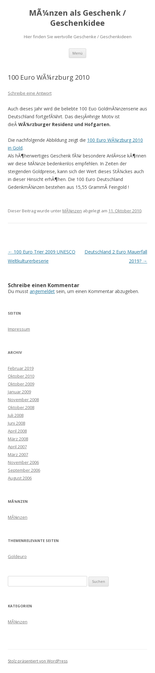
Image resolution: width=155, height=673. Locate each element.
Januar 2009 (19, 392)
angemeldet (42, 291)
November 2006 (23, 462)
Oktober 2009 (21, 384)
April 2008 (17, 431)
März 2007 (18, 454)
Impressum (19, 329)
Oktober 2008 (21, 407)
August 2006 (20, 478)
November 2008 (23, 399)
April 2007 (17, 447)
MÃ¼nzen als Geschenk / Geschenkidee (77, 18)
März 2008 (18, 439)
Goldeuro (17, 556)
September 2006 (24, 470)
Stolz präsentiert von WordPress (38, 661)
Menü (77, 53)
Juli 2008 (15, 415)
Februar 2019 (21, 368)
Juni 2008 (16, 423)
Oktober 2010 (21, 376)
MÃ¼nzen (72, 211)
